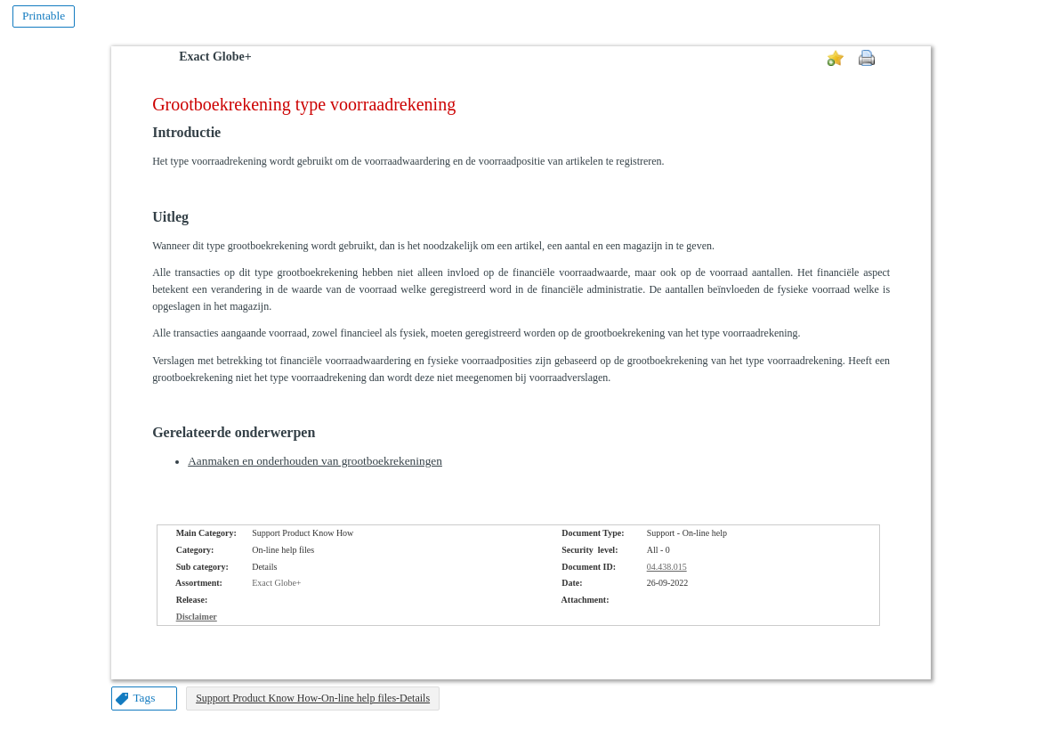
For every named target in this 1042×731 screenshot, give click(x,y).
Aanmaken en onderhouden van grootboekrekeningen (315, 460)
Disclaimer (196, 616)
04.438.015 (667, 567)
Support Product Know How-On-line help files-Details (313, 698)
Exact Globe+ (215, 56)
